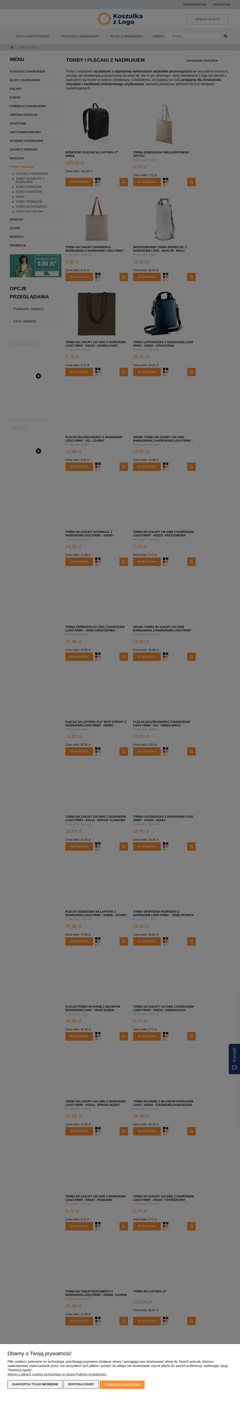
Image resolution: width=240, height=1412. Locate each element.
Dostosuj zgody (81, 1385)
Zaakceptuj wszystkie (122, 1385)
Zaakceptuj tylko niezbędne (35, 1385)
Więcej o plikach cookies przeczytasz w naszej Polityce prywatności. (57, 1375)
